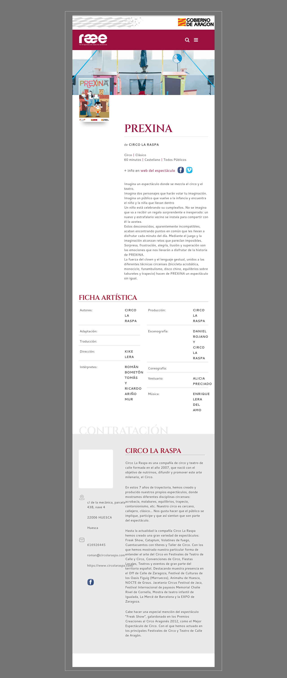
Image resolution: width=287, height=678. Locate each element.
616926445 (96, 545)
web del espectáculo (158, 170)
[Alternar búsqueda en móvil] (187, 40)
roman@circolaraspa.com (106, 555)
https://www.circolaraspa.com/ (110, 565)
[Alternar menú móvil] (196, 40)
